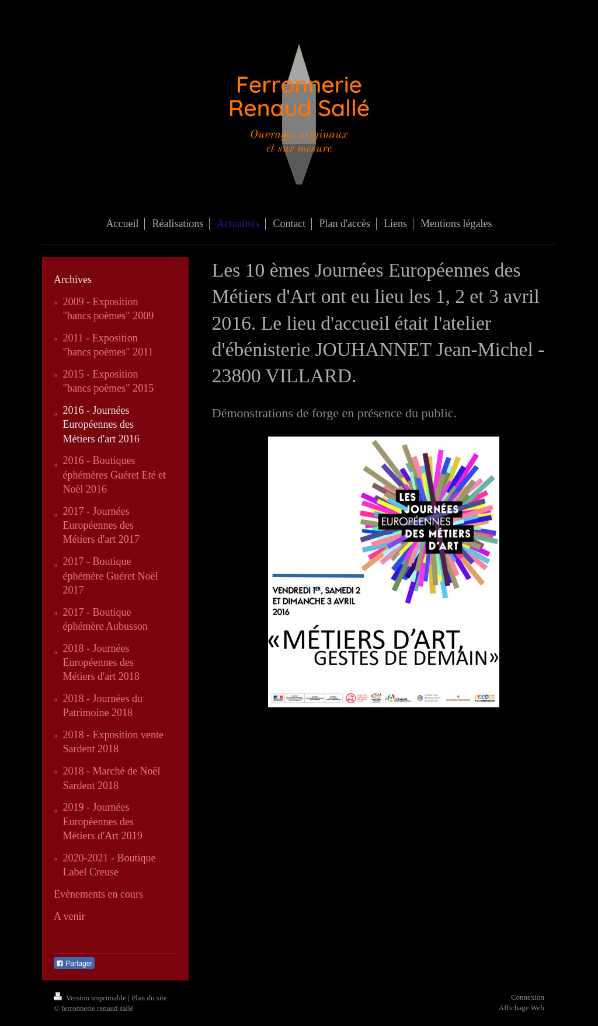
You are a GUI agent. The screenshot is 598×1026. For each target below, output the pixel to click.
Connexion (527, 997)
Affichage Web (521, 1007)
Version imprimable (91, 997)
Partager (74, 963)
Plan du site (149, 997)
